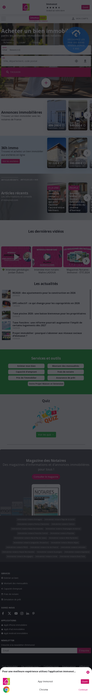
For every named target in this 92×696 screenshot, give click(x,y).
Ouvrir (85, 681)
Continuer (83, 689)
